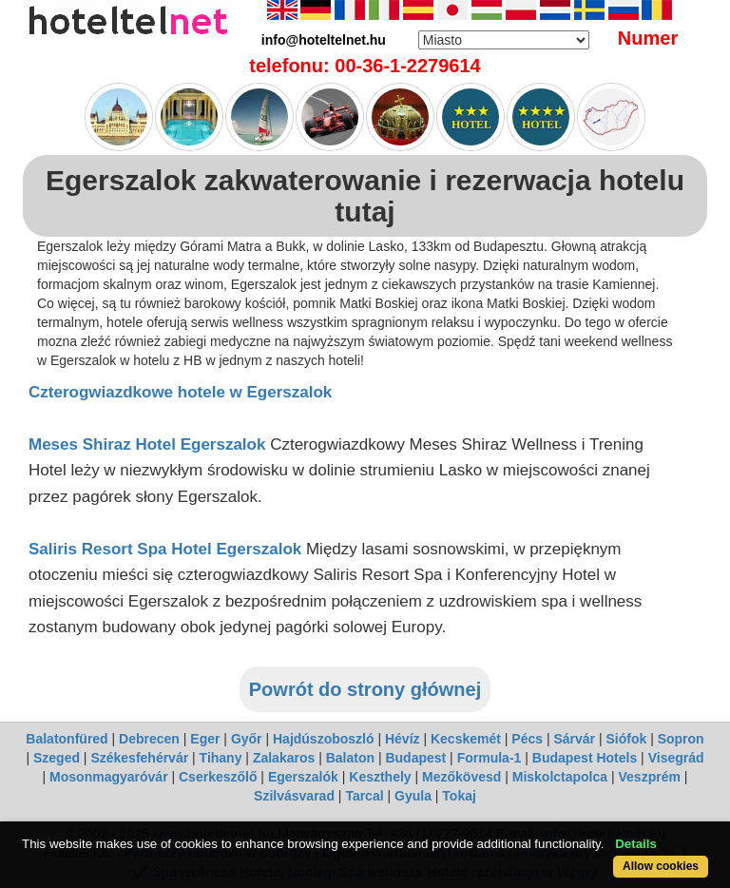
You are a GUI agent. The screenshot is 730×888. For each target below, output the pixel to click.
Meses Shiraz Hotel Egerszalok (147, 444)
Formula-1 (489, 757)
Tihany (221, 757)
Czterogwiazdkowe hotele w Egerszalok (180, 392)
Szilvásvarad (294, 795)
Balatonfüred (66, 738)
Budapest (415, 757)
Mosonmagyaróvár (108, 776)
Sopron (681, 738)
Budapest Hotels (584, 757)
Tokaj (459, 795)
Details (636, 844)
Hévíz (402, 738)
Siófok (625, 738)
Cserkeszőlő (218, 776)
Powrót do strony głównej (365, 689)
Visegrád (676, 757)
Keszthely (380, 776)
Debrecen (149, 738)
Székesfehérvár (139, 757)
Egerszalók (303, 776)
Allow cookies (661, 866)
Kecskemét (466, 738)
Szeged (56, 757)
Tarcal (364, 795)
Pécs (527, 738)
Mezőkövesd (461, 776)
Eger (205, 738)
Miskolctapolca (559, 776)
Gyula (413, 795)
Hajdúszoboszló (324, 738)
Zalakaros (284, 757)
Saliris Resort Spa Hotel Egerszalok (165, 549)
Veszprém (650, 776)
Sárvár (574, 738)
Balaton (350, 757)
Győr (246, 738)
